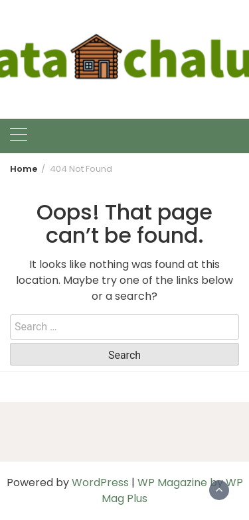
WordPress (100, 482)
